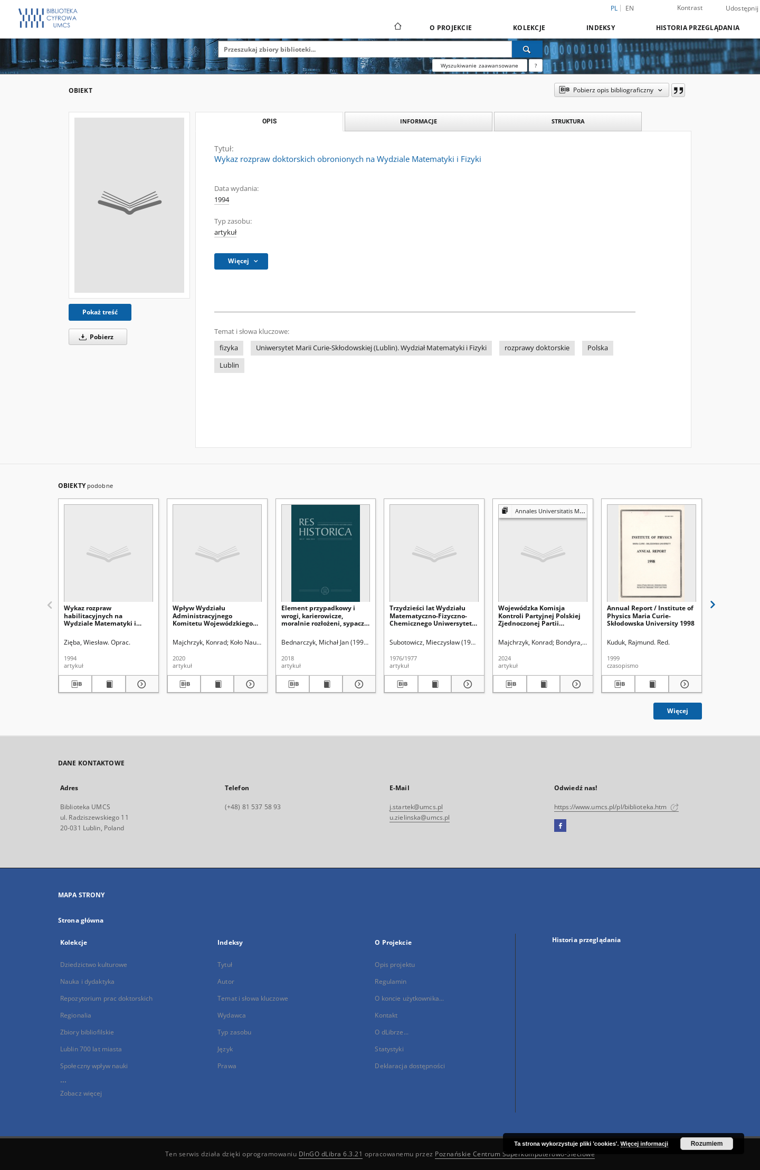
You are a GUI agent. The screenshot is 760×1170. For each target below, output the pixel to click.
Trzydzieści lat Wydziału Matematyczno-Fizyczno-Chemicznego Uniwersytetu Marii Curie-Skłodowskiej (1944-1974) (433, 615)
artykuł (225, 232)
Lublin (229, 365)
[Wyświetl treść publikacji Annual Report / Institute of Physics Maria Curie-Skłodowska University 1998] (651, 684)
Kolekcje (529, 27)
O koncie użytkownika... (409, 998)
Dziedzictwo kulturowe (94, 964)
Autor (225, 981)
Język (225, 1048)
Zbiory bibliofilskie (87, 1032)
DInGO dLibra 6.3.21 (331, 1153)
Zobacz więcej (81, 1093)
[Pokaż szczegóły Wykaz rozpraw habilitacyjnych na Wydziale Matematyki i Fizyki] (141, 684)
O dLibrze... (391, 1032)
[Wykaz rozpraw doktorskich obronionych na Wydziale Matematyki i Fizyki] (129, 205)
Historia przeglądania (697, 27)
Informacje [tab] (418, 121)
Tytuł (224, 964)
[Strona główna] (397, 27)
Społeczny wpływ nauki (94, 1065)
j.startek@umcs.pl (416, 806)
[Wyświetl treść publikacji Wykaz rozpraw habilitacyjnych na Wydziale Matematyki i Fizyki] (108, 684)
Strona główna (81, 920)
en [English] (629, 8)
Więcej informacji (644, 1143)
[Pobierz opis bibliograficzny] (75, 684)
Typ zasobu (234, 1032)
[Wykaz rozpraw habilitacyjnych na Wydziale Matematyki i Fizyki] (108, 553)
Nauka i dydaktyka (87, 981)
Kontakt (386, 1015)
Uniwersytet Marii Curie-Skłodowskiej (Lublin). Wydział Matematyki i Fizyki (371, 347)
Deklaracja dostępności (410, 1065)
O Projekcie (451, 27)
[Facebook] (560, 826)
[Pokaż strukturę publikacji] (543, 511)
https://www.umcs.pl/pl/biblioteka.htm (616, 806)
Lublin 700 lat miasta (91, 1048)
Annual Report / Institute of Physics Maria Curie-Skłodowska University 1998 (651, 615)
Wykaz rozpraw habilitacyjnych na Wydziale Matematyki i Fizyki (100, 615)
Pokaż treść (100, 312)
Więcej (677, 710)
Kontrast (690, 7)
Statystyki (389, 1048)
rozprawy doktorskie (537, 347)
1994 (221, 199)
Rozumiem (707, 1143)
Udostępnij (742, 8)
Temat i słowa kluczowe (252, 998)
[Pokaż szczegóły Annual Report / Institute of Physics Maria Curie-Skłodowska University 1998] (684, 684)
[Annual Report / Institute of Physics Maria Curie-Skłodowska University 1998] (651, 553)
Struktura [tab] (568, 121)
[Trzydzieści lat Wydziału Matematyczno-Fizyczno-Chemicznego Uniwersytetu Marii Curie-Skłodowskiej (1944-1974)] (434, 553)
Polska (597, 347)
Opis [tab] (269, 121)
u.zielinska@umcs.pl (420, 817)
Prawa (226, 1065)
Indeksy (600, 27)
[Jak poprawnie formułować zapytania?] (536, 65)
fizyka (229, 347)
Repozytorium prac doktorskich (106, 998)
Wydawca (231, 1015)
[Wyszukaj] (527, 49)
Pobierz (94, 337)
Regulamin (390, 981)
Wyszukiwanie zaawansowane (480, 65)
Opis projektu (395, 964)
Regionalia (75, 1015)
